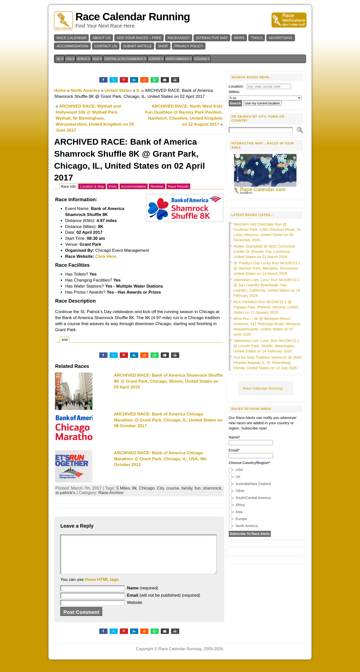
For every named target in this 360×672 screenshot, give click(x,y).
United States (118, 90)
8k (134, 488)
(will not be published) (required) (163, 602)
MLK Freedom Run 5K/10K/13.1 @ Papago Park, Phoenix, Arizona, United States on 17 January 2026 (266, 307)
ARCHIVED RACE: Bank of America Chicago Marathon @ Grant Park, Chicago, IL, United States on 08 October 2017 (168, 420)
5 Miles (123, 488)
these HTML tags (102, 587)
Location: (236, 86)
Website (134, 610)
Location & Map (92, 186)
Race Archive (110, 492)
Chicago (146, 488)
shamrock (212, 488)
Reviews (157, 186)
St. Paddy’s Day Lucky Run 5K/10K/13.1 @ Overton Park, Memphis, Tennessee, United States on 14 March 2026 (267, 268)
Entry (112, 186)
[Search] (261, 130)
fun (198, 488)
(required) (142, 595)
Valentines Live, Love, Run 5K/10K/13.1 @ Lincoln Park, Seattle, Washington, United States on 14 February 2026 (267, 345)
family (187, 488)
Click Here (105, 256)
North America (85, 90)
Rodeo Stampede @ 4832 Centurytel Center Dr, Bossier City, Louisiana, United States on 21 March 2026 (264, 251)
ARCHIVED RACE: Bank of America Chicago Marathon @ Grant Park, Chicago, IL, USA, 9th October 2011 (160, 459)
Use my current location (262, 103)
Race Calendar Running (132, 17)
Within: (234, 92)
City (160, 488)
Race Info (68, 186)
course (172, 488)
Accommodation (133, 186)
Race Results (178, 186)
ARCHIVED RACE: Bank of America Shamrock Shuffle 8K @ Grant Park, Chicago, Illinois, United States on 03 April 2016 (168, 381)
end (65, 340)
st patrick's (65, 492)
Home (60, 90)
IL (138, 90)
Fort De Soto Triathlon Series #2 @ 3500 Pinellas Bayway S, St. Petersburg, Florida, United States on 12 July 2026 (267, 362)
